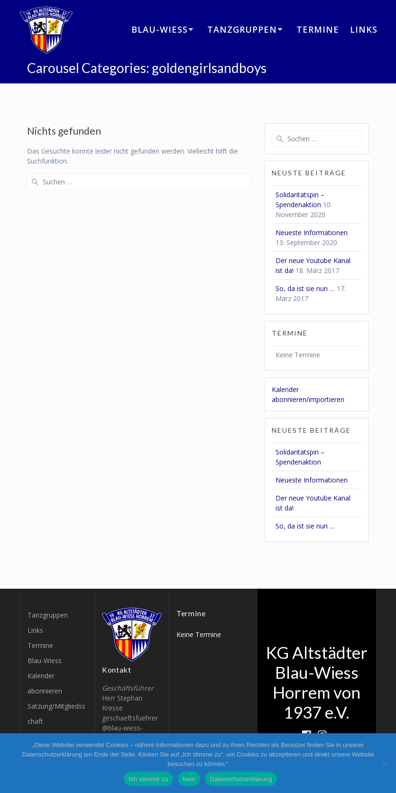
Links (364, 29)
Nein (189, 779)
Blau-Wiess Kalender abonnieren (45, 675)
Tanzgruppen (242, 29)
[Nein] (384, 763)
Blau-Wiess (159, 29)
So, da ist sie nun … (305, 288)
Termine (317, 29)
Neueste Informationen (312, 232)
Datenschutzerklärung (241, 779)
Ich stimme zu (148, 779)
